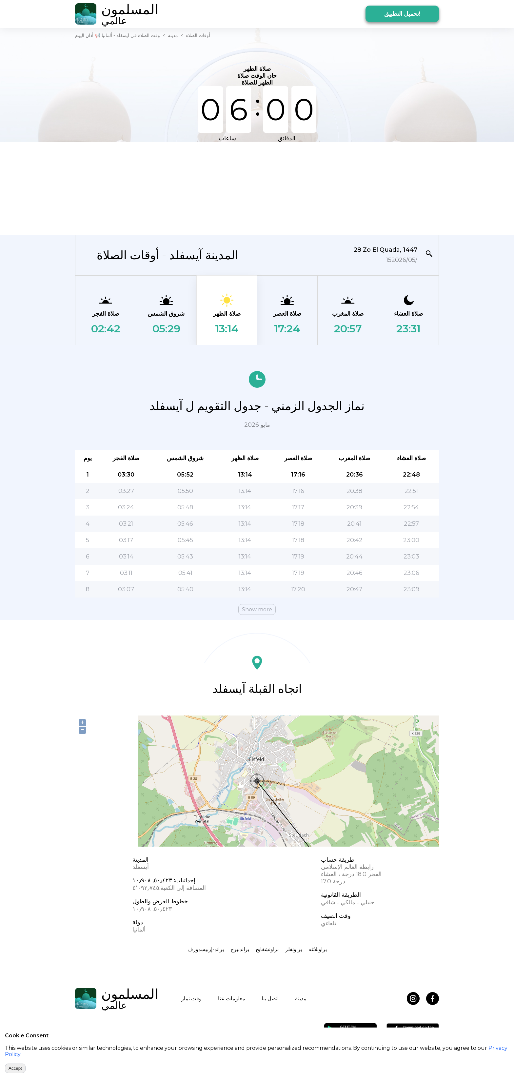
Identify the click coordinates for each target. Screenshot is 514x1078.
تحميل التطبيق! (402, 13)
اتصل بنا (270, 998)
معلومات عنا (231, 998)
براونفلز (293, 949)
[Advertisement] (257, 188)
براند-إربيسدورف (206, 949)
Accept (15, 1068)
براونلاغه (317, 949)
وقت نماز (191, 998)
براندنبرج (239, 949)
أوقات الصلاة (198, 35)
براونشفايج (267, 949)
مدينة (173, 35)
